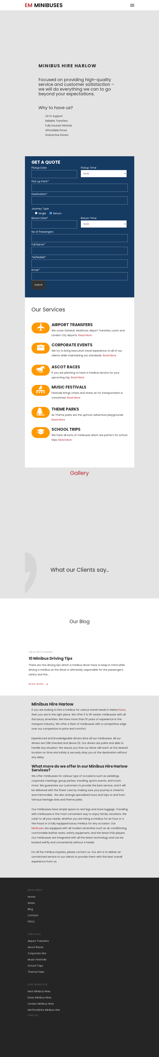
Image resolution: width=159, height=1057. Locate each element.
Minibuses (38, 828)
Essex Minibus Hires (39, 997)
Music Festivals (37, 959)
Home (31, 897)
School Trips (35, 966)
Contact (33, 915)
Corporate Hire (37, 953)
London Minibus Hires (41, 1004)
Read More (85, 335)
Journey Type (40, 208)
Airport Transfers (38, 941)
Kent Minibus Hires (39, 991)
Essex (122, 710)
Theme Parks (36, 972)
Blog (30, 909)
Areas (31, 903)
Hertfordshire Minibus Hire (44, 1010)
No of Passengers (42, 232)
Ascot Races (35, 947)
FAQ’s (31, 921)
